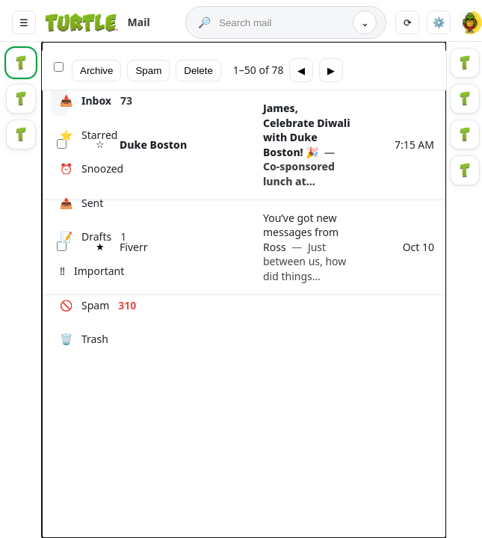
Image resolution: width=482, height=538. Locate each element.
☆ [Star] (100, 144)
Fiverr (133, 247)
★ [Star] (100, 247)
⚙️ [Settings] (439, 22)
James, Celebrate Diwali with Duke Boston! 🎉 (306, 144)
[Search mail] (282, 22)
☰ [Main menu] (23, 22)
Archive (96, 70)
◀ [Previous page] (301, 70)
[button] (470, 22)
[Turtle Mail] (96, 22)
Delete (198, 70)
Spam (148, 70)
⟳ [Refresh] (408, 22)
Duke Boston (153, 144)
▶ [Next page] (331, 70)
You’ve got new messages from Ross (304, 247)
